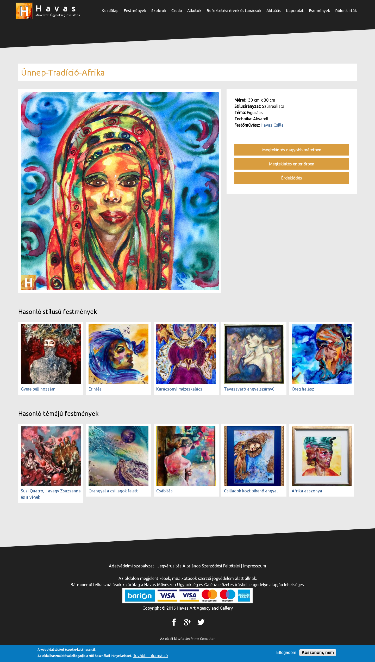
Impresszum (254, 566)
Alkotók (194, 10)
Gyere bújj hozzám (38, 389)
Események (319, 10)
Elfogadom (286, 653)
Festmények (135, 10)
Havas (57, 8)
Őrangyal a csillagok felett (113, 490)
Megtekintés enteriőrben (291, 164)
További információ (150, 656)
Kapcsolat (295, 10)
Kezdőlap (110, 10)
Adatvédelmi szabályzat (131, 566)
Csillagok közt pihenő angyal (251, 490)
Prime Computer (203, 638)
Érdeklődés (291, 178)
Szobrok (158, 10)
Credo (176, 10)
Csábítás (164, 490)
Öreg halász (303, 389)
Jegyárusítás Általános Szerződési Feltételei (199, 566)
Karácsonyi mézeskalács (179, 389)
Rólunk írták (346, 10)
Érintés (95, 389)
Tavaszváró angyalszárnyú (249, 389)
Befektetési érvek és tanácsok (234, 10)
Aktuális (273, 10)
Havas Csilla (272, 125)
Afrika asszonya (307, 490)
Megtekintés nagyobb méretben (291, 149)
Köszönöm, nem (318, 653)
